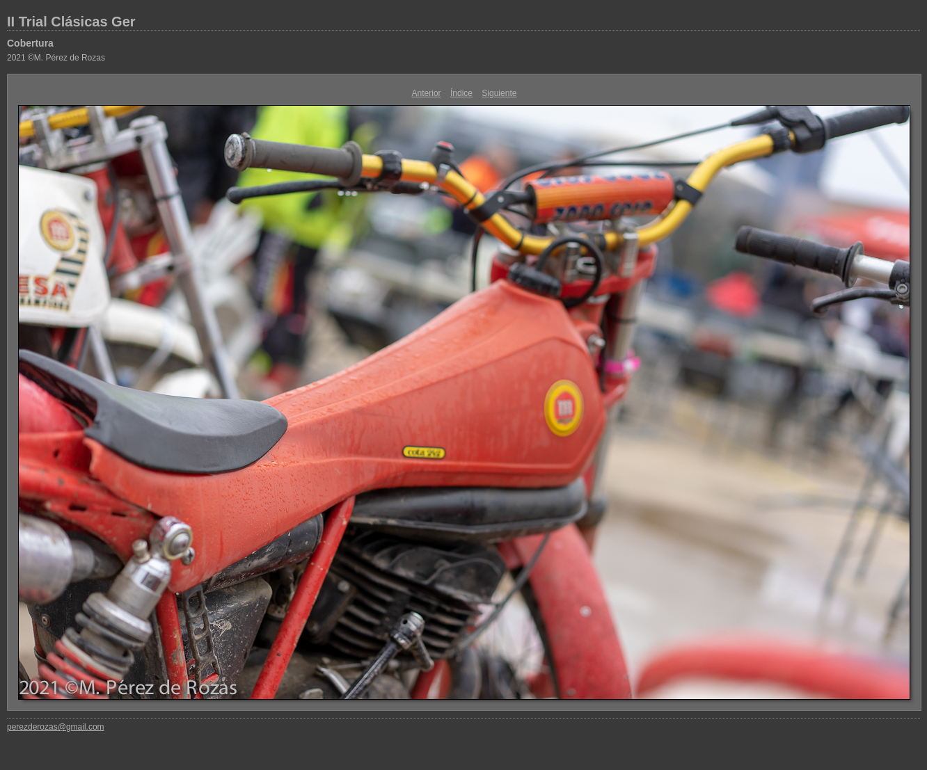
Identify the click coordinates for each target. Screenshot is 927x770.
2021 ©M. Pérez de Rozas (56, 58)
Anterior (426, 93)
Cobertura (30, 43)
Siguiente (499, 93)
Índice (461, 93)
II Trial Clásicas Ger (71, 21)
